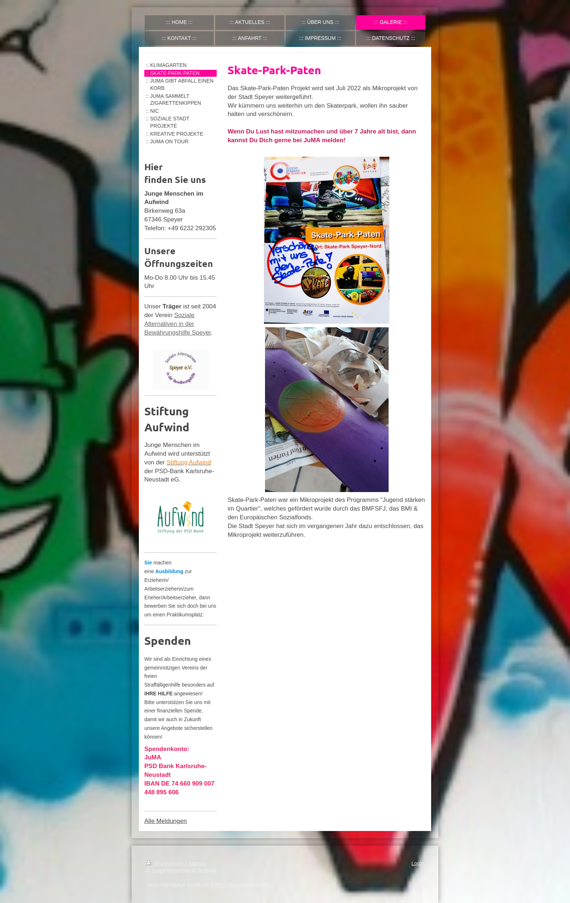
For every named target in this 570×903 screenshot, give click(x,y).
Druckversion (165, 863)
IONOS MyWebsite (231, 885)
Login (418, 863)
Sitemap (197, 863)
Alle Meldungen (165, 821)
